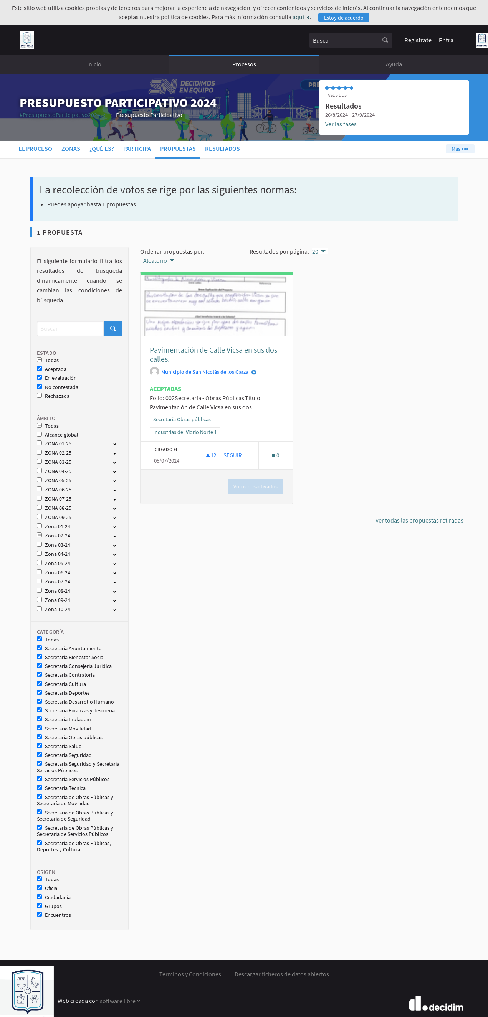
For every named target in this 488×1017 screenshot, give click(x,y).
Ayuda (394, 64)
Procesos (244, 64)
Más (460, 148)
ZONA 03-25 (54, 462)
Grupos (49, 906)
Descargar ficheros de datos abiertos (282, 974)
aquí (301, 17)
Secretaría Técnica (61, 788)
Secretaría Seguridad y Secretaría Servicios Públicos (78, 767)
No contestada (57, 387)
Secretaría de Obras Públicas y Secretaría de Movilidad (75, 800)
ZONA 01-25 (54, 443)
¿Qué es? (101, 148)
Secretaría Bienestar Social (71, 657)
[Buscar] (70, 328)
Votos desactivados (255, 486)
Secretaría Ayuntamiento (69, 648)
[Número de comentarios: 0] (275, 455)
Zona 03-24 (53, 545)
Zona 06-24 (53, 572)
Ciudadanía (54, 897)
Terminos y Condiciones (190, 974)
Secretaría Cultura (61, 684)
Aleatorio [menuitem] (155, 260)
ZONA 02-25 (54, 453)
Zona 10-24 (53, 609)
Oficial (48, 888)
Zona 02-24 (53, 535)
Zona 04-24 (53, 554)
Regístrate (418, 40)
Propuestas (178, 148)
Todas (48, 360)
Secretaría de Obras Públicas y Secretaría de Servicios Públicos (75, 831)
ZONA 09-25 (54, 517)
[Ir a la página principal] (27, 40)
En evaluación (57, 378)
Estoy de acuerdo (344, 17)
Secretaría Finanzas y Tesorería (76, 710)
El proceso (35, 148)
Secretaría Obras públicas (70, 737)
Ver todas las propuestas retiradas (419, 520)
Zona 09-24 (53, 600)
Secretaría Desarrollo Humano (75, 702)
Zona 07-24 (53, 582)
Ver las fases (341, 124)
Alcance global (57, 435)
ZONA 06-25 (54, 489)
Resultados (222, 148)
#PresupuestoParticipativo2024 (63, 115)
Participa (137, 148)
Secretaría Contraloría (66, 675)
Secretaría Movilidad (64, 728)
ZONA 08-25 (54, 508)
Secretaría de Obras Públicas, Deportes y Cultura (74, 846)
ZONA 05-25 (54, 480)
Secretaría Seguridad (64, 755)
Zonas (70, 148)
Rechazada (53, 396)
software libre (121, 1001)
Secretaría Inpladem (64, 719)
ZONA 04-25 (54, 471)
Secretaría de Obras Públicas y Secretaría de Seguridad (75, 816)
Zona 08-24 (53, 591)
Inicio (94, 64)
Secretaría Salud (59, 746)
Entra (446, 40)
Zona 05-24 (53, 563)
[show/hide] (117, 443)
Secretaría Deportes (63, 693)
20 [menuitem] (315, 251)
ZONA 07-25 (54, 499)
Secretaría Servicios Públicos (73, 779)
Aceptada (51, 369)
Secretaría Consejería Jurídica (74, 666)
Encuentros (54, 915)
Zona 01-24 (53, 526)
